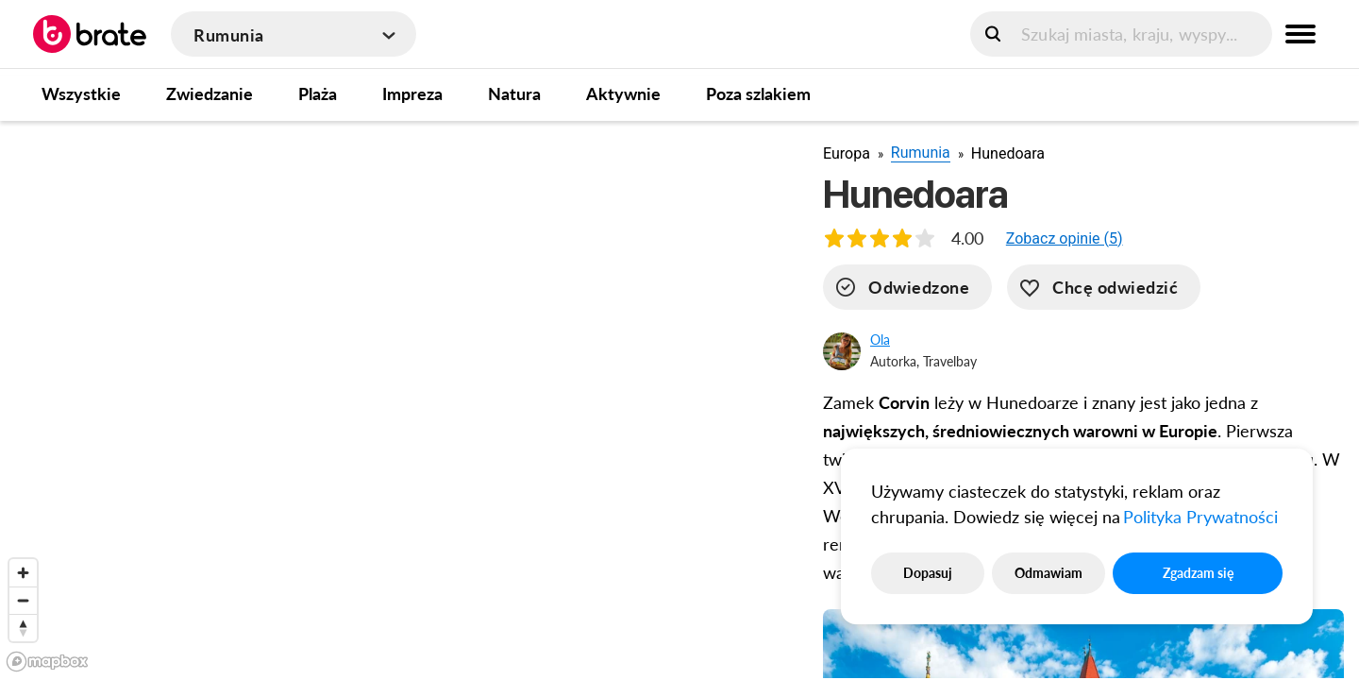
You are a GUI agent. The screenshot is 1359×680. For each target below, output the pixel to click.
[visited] (907, 287)
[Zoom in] (23, 572)
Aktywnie (623, 93)
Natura (514, 93)
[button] (1064, 238)
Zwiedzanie (209, 93)
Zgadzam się (1198, 573)
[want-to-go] (1103, 287)
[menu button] (1300, 34)
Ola (880, 340)
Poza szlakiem (758, 93)
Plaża (317, 93)
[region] (396, 399)
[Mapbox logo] (47, 661)
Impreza (412, 93)
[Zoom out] (23, 600)
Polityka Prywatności (1200, 516)
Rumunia (920, 153)
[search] (1121, 34)
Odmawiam (1048, 573)
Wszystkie (81, 93)
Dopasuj (927, 573)
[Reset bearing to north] (23, 627)
